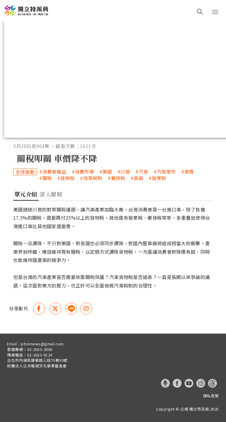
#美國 (105, 171)
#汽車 (141, 171)
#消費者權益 (52, 171)
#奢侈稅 (116, 178)
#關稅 (45, 178)
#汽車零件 (165, 171)
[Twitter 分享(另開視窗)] (55, 309)
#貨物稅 (66, 178)
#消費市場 (83, 171)
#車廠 (137, 178)
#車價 (187, 171)
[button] (215, 12)
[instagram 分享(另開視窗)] (86, 309)
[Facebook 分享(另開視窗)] (39, 309)
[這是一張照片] (27, 10)
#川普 (123, 171)
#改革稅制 (91, 178)
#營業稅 (157, 178)
